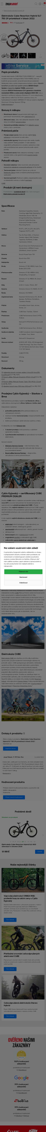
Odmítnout (23, 583)
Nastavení (23, 577)
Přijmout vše (23, 571)
